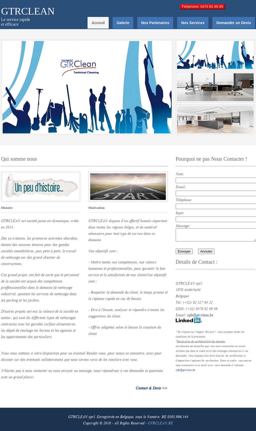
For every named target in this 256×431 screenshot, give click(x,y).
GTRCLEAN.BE (160, 422)
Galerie (123, 23)
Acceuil (98, 23)
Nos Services (192, 23)
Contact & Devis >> (151, 387)
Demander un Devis (233, 23)
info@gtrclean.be (200, 314)
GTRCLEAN (28, 11)
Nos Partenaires (155, 23)
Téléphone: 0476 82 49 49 (202, 6)
